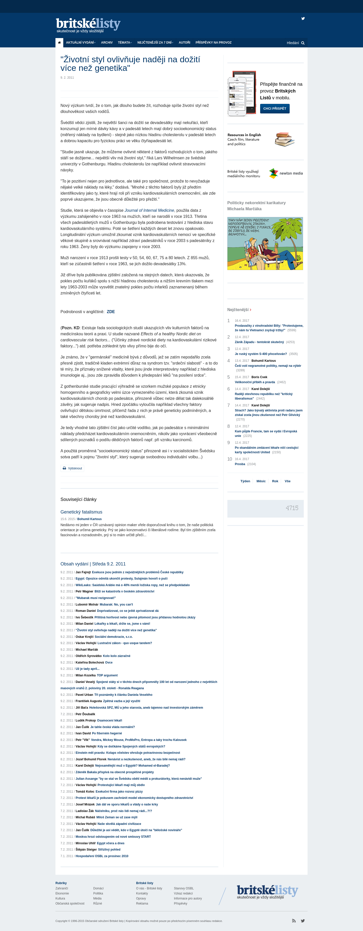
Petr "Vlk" (83, 740)
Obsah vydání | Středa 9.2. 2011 (93, 563)
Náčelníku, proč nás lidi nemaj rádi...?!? (123, 811)
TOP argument (107, 675)
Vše (287, 481)
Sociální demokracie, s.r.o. (114, 637)
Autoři (184, 42)
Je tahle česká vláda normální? (112, 727)
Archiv (107, 42)
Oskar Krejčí (85, 637)
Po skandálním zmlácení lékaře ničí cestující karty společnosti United (266, 450)
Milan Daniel (84, 623)
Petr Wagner (84, 591)
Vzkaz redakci (183, 893)
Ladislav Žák (85, 811)
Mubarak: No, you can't (116, 604)
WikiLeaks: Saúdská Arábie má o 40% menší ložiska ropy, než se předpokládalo (133, 585)
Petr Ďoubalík (85, 714)
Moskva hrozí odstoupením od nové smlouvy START (113, 836)
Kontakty (142, 893)
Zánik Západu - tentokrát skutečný (265, 342)
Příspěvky (180, 903)
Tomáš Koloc (85, 791)
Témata (125, 42)
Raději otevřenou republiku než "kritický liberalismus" (264, 396)
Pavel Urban (84, 695)
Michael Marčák (87, 649)
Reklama (142, 903)
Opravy (141, 898)
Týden (245, 481)
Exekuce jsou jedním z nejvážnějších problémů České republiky (138, 572)
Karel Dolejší (85, 765)
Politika (98, 893)
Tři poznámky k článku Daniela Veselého (123, 695)
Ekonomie (62, 893)
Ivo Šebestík (84, 617)
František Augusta (89, 701)
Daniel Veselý (85, 682)
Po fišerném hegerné (107, 733)
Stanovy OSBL (184, 888)
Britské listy (93, 26)
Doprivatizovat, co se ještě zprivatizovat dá (128, 611)
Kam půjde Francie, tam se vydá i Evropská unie (266, 434)
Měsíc (261, 481)
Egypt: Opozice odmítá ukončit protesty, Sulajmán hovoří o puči (121, 578)
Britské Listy (267, 892)
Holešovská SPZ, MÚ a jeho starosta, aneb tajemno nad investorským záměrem (146, 707)
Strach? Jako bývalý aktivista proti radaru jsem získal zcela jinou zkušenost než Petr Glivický (269, 415)
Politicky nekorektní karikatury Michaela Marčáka (256, 206)
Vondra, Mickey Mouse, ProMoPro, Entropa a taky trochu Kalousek (139, 740)
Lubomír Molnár (87, 604)
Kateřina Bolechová (90, 662)
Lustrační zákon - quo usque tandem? (125, 643)
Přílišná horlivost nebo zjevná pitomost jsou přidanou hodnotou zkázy (145, 617)
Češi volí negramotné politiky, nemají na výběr (268, 368)
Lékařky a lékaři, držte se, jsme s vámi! (122, 623)
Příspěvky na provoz (214, 42)
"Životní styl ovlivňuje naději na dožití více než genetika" (116, 630)
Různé (97, 903)
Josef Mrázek (85, 804)
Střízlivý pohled (109, 849)
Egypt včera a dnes (110, 843)
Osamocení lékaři (109, 720)
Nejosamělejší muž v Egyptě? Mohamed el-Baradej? (132, 765)
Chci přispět (274, 108)
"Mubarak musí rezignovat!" (96, 598)
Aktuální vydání (81, 42)
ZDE (111, 312)
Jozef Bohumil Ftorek (91, 759)
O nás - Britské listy (149, 888)
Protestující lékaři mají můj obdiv (121, 785)
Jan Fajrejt (83, 572)
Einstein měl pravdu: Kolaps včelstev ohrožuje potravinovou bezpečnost (128, 753)
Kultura (60, 898)
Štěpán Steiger (86, 849)
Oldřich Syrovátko (89, 656)
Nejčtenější (238, 310)
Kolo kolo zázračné (116, 656)
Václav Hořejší (86, 643)
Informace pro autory (188, 898)
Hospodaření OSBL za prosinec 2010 (102, 856)
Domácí (98, 888)
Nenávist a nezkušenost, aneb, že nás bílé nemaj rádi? (147, 759)
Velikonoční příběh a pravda (260, 382)
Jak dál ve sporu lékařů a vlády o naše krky (127, 804)
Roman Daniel (86, 611)
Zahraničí (61, 888)
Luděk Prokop (86, 720)
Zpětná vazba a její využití (121, 701)
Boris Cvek (259, 377)
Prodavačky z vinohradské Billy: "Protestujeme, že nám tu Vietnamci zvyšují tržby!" (269, 328)
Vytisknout (72, 468)
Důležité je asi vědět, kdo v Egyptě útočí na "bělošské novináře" (136, 830)
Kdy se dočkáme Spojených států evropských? (131, 746)
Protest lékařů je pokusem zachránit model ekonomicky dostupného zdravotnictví (134, 798)
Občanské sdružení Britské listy (104, 920)
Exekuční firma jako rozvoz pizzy (119, 791)
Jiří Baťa (82, 707)
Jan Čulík (82, 727)
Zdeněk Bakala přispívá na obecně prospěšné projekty (115, 772)
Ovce (108, 662)
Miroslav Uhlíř (86, 843)
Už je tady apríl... (88, 669)
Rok (275, 481)
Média (97, 898)
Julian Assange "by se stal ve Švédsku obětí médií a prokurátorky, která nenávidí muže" (139, 778)
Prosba (245, 464)
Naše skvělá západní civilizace (119, 824)
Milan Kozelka (86, 675)
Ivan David (83, 733)
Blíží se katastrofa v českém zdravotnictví (124, 591)
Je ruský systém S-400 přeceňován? (266, 354)
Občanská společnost (69, 903)
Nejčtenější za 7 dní (155, 42)
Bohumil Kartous (89, 519)
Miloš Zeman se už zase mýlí (116, 817)
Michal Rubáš (85, 817)
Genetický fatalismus (81, 512)
